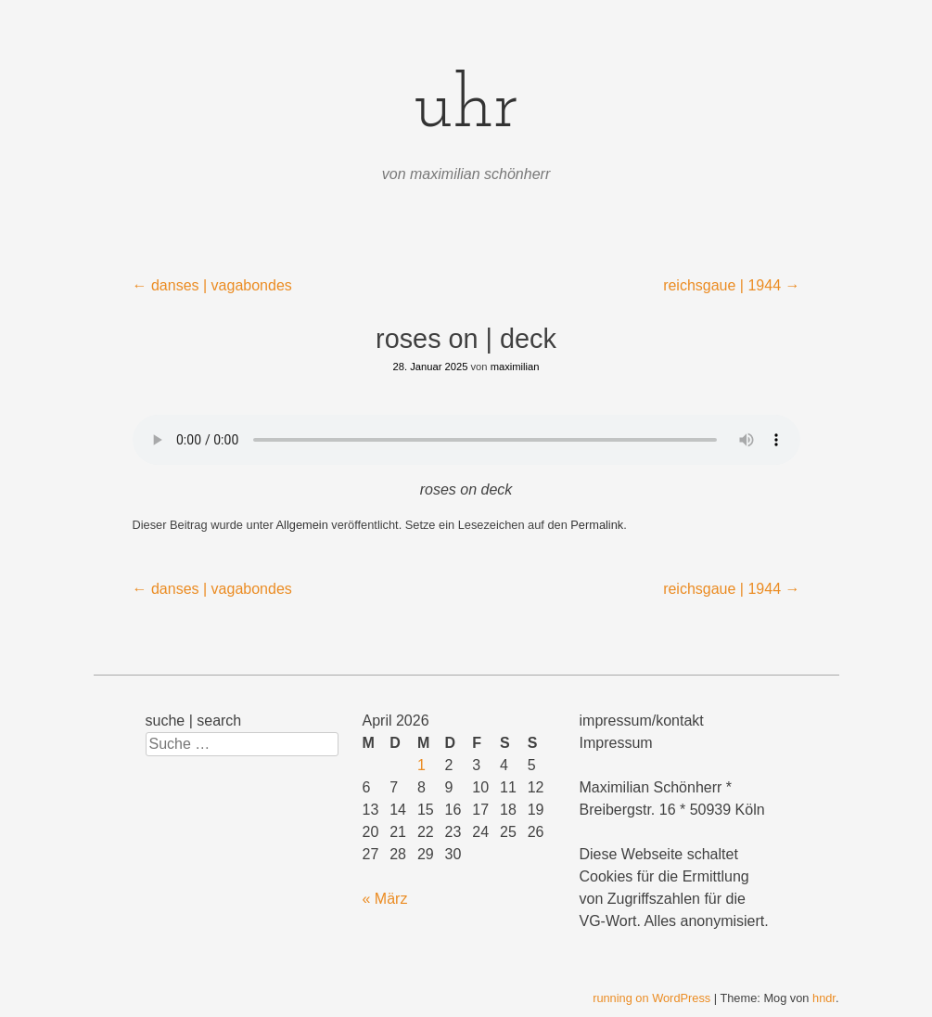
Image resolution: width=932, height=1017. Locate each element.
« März (385, 899)
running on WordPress (651, 998)
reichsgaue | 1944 (731, 285)
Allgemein (302, 525)
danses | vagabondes (212, 285)
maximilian (515, 366)
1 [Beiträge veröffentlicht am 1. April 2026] (421, 765)
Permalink (596, 525)
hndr (824, 998)
